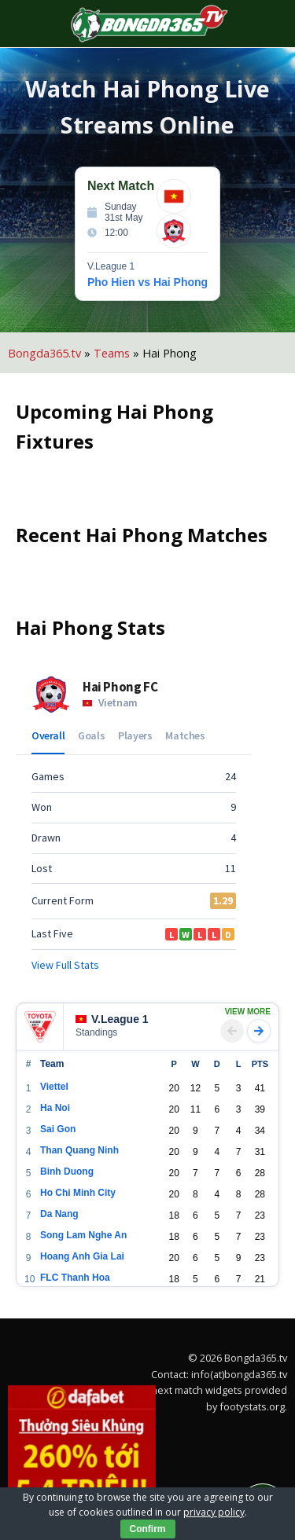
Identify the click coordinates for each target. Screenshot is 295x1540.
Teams (112, 353)
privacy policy (214, 1512)
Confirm (148, 1529)
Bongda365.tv (44, 353)
